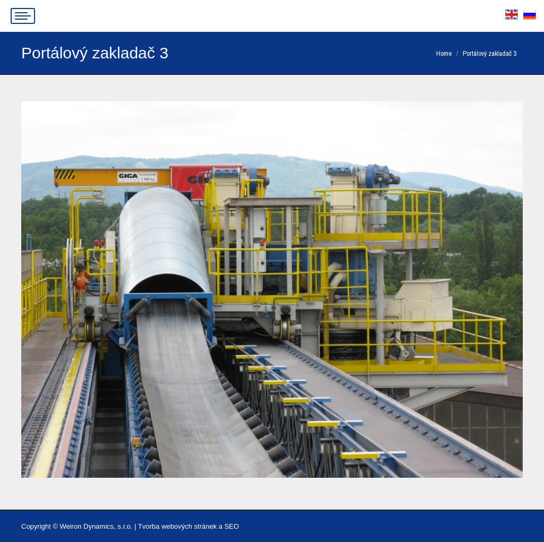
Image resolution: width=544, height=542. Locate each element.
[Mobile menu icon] (23, 16)
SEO (231, 526)
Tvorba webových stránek (177, 526)
